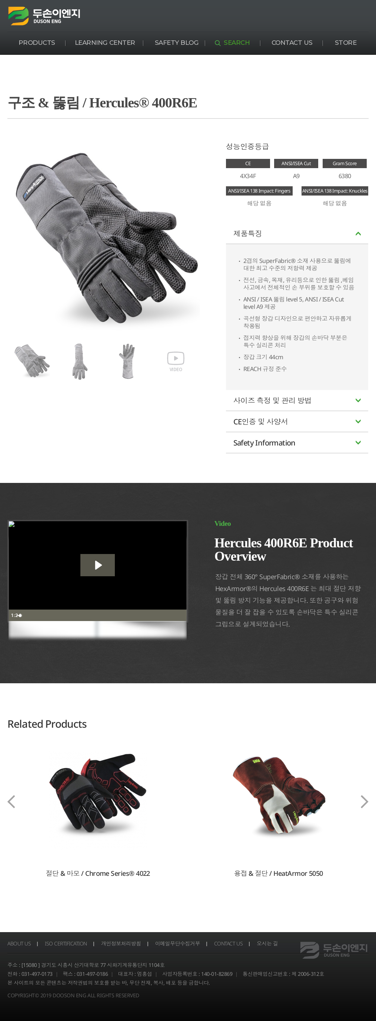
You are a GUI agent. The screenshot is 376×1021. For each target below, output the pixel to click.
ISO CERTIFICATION (66, 943)
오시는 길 (269, 943)
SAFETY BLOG (177, 42)
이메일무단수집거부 (178, 943)
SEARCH (237, 42)
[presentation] (11, 802)
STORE (346, 42)
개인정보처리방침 (122, 943)
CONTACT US (292, 42)
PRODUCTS (37, 42)
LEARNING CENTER (105, 42)
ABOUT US (19, 943)
